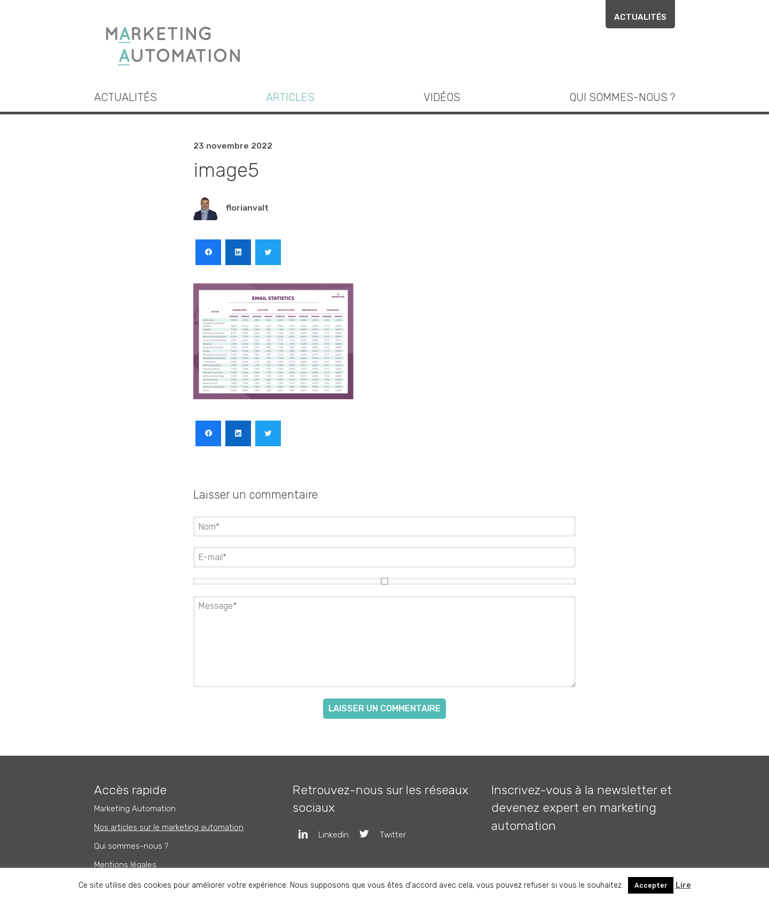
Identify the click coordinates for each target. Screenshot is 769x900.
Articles (290, 97)
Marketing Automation (135, 808)
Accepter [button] (650, 885)
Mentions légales (125, 865)
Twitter (377, 834)
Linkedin (318, 834)
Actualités (640, 17)
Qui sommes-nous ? (622, 97)
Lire (683, 885)
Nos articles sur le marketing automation (169, 827)
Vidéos (441, 97)
